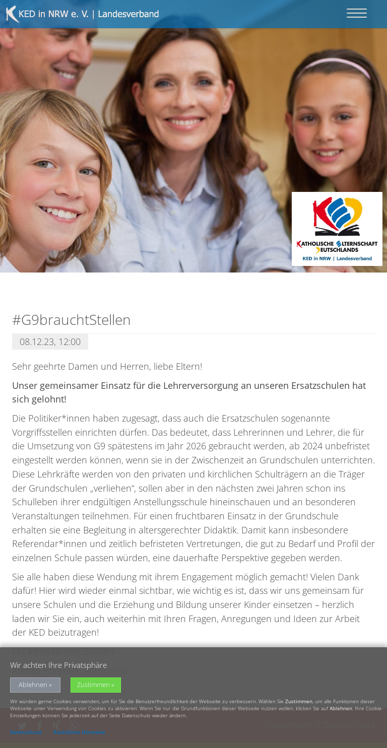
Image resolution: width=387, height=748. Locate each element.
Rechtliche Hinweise (79, 733)
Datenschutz (26, 733)
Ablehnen (33, 687)
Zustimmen (93, 687)
